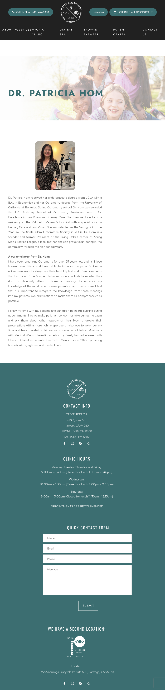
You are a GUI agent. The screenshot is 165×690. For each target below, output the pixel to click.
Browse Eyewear (91, 32)
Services (24, 30)
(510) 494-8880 (73, 431)
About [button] (9, 29)
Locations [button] (98, 12)
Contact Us (150, 32)
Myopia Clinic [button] (46, 32)
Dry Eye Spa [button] (72, 32)
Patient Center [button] (128, 32)
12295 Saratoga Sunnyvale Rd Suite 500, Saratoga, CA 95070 (67, 672)
